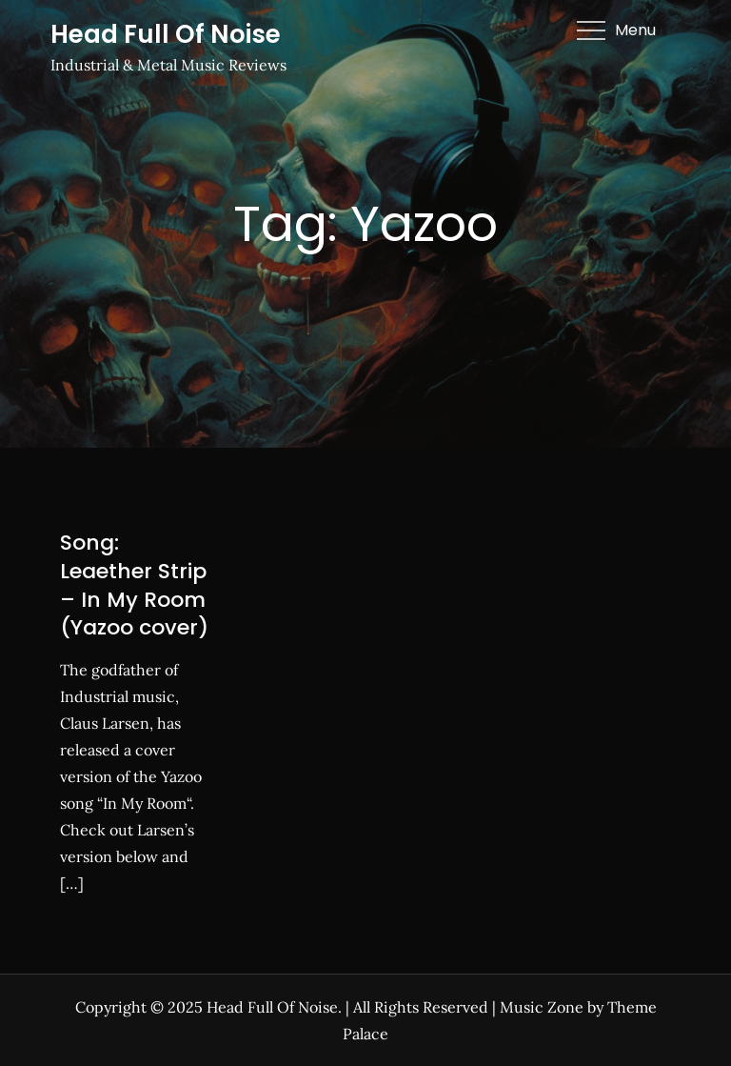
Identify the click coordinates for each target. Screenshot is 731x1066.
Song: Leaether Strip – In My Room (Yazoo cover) (134, 585)
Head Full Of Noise (165, 34)
